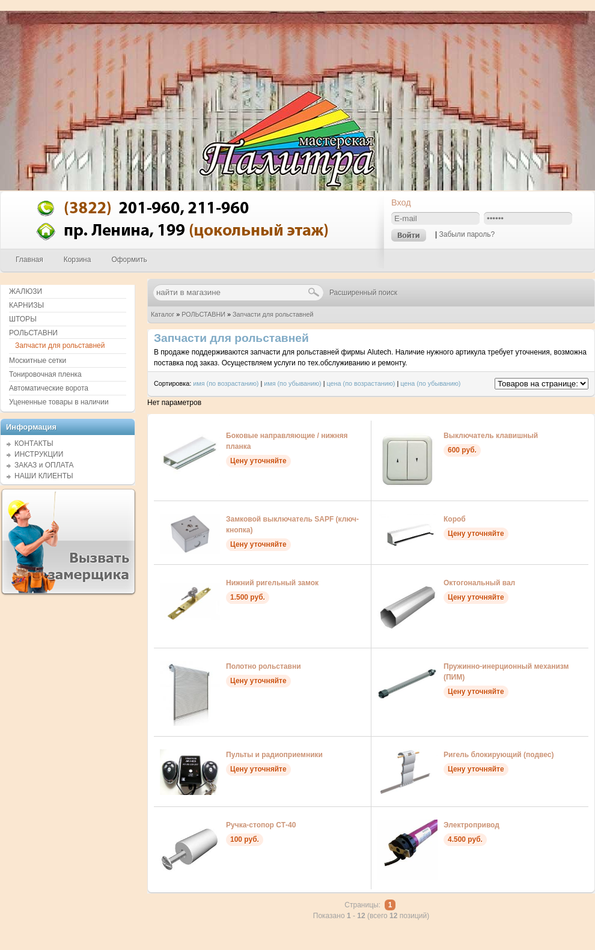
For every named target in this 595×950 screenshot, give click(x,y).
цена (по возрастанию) (361, 383)
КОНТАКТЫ (33, 443)
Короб (455, 519)
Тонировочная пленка (45, 374)
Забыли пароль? (467, 234)
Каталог (162, 314)
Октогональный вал (479, 583)
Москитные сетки (37, 360)
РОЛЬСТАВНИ (203, 314)
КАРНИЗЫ (26, 305)
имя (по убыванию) (293, 383)
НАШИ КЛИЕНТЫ (43, 476)
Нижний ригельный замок (272, 583)
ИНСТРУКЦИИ (38, 454)
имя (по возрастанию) (225, 383)
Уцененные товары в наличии (59, 402)
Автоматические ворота (48, 388)
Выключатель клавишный (491, 435)
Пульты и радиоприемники (274, 755)
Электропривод (471, 825)
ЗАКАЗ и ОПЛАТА (44, 465)
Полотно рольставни (263, 666)
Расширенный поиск (363, 292)
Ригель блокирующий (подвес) (499, 755)
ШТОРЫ (23, 319)
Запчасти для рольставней (273, 314)
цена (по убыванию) (430, 383)
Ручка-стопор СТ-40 (261, 825)
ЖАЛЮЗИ (25, 291)
